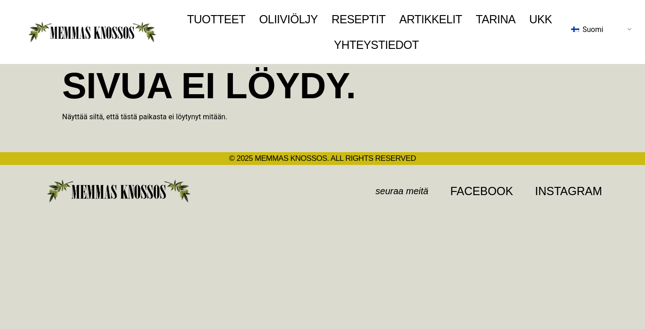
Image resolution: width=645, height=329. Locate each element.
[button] (402, 191)
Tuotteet (216, 19)
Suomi (587, 29)
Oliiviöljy (288, 19)
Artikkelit (430, 19)
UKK (540, 19)
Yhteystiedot (376, 44)
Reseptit (359, 19)
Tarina (496, 19)
